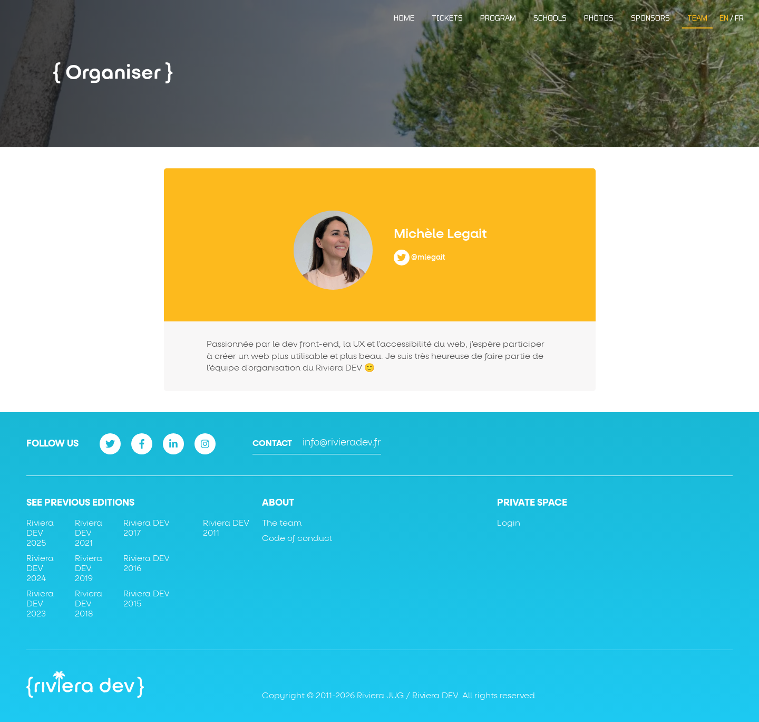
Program (498, 17)
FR (739, 17)
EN (723, 17)
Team (697, 17)
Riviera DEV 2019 (88, 568)
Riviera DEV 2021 (88, 533)
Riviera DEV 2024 (40, 568)
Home (404, 17)
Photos (599, 17)
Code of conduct (297, 538)
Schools (550, 17)
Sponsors (650, 17)
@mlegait (428, 257)
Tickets (447, 17)
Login (508, 523)
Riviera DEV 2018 (88, 604)
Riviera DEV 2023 (40, 604)
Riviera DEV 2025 (40, 533)
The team (281, 523)
